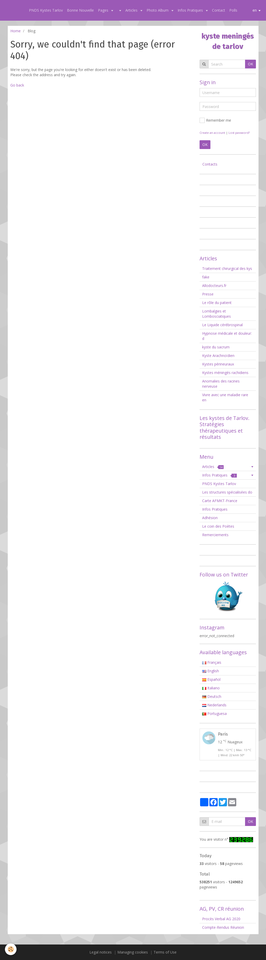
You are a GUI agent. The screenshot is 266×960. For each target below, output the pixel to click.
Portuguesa (214, 713)
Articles (132, 10)
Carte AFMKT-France (219, 500)
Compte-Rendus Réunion (223, 927)
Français (211, 662)
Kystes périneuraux (218, 364)
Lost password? (239, 133)
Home (15, 30)
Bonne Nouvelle (80, 10)
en (255, 10)
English (210, 670)
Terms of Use (165, 952)
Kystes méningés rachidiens (225, 372)
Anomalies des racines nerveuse (221, 384)
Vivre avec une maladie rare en (225, 397)
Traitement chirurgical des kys (227, 268)
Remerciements (215, 534)
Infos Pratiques (191, 10)
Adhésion (210, 517)
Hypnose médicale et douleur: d (227, 336)
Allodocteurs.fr (214, 285)
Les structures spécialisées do (227, 492)
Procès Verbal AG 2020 (221, 918)
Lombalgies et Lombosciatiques (216, 314)
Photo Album (158, 10)
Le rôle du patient (217, 302)
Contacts (209, 164)
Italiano (211, 687)
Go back (17, 85)
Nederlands (214, 705)
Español (211, 679)
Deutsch (211, 696)
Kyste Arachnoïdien (218, 355)
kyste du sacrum (216, 347)
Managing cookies (132, 952)
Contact (218, 10)
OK (250, 63)
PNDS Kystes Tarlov (46, 10)
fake (205, 277)
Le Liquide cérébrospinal (222, 324)
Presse (208, 294)
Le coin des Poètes (218, 526)
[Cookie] (11, 949)
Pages (103, 10)
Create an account (212, 133)
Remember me (215, 120)
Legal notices (100, 952)
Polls (233, 10)
